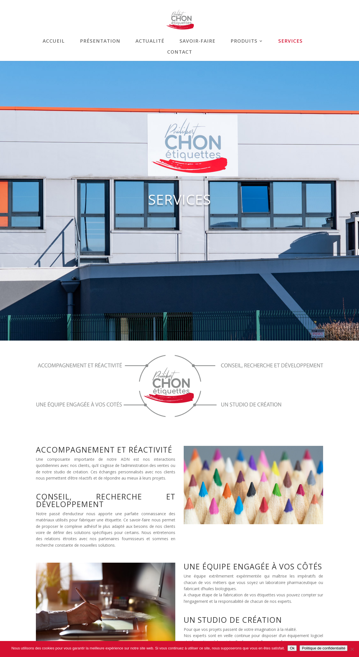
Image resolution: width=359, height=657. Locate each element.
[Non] (352, 649)
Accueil (54, 41)
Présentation (100, 41)
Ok (292, 648)
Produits (244, 41)
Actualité (149, 41)
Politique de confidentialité (323, 648)
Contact (179, 52)
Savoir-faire (197, 41)
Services (290, 41)
